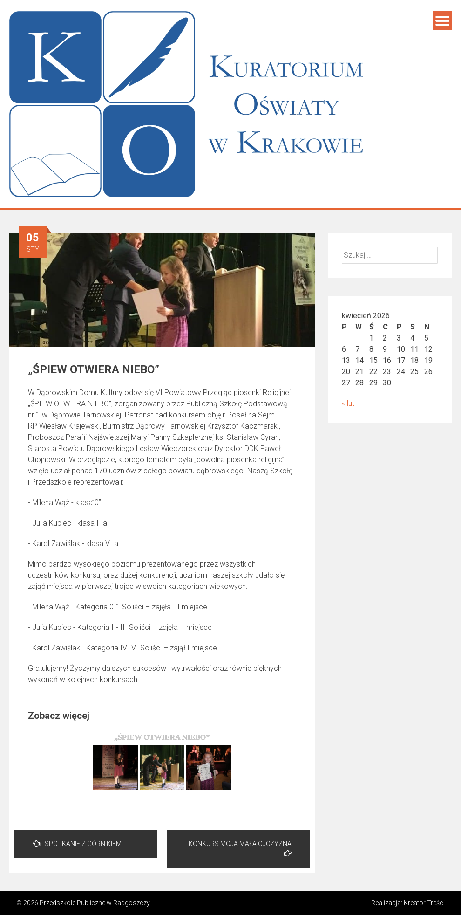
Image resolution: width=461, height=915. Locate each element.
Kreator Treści (424, 903)
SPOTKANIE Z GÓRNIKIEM (77, 843)
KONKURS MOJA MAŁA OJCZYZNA (240, 848)
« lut (348, 403)
